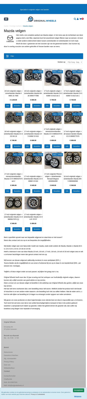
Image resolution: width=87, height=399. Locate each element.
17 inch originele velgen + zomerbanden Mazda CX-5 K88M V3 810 (33, 134)
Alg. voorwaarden (10, 358)
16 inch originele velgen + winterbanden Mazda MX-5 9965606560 (73, 178)
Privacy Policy (9, 362)
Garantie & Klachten (11, 355)
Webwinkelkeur (9, 368)
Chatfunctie (8, 379)
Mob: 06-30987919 (10, 382)
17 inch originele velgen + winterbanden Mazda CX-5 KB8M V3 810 (33, 178)
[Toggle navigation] (6, 19)
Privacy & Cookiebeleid (38, 394)
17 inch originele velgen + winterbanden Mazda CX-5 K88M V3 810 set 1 (72, 93)
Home (6, 26)
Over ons (7, 365)
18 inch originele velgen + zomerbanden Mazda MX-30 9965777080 (33, 93)
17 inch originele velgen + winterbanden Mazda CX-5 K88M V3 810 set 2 (53, 93)
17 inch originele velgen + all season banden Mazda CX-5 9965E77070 (73, 134)
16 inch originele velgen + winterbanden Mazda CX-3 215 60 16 (13, 134)
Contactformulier (10, 376)
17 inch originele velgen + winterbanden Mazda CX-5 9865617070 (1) (13, 217)
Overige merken (16, 26)
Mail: (14, 385)
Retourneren (8, 352)
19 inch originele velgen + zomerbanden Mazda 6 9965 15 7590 (13, 93)
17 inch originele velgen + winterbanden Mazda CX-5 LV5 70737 (33, 217)
